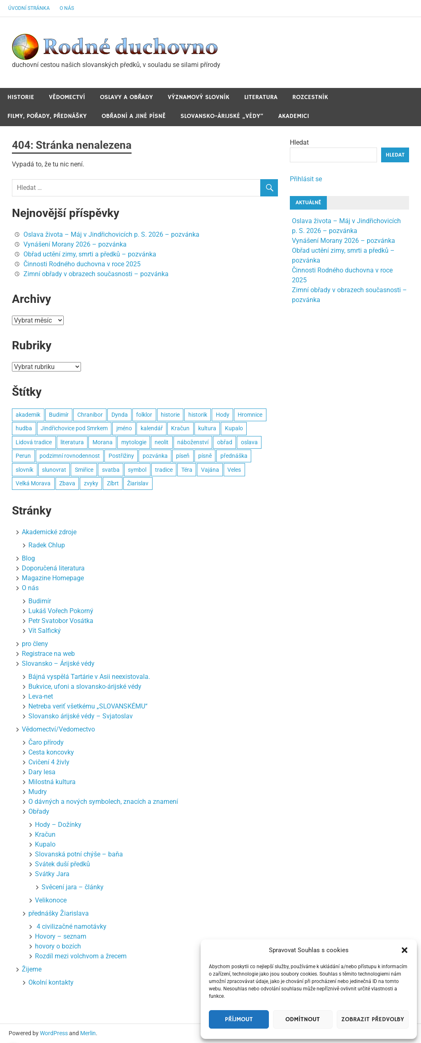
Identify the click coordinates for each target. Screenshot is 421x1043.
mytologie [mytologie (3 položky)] (133, 442)
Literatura (261, 97)
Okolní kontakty (51, 982)
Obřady (38, 811)
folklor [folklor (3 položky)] (144, 414)
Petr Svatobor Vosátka (60, 621)
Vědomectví (67, 97)
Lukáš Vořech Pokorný (60, 611)
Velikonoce (51, 900)
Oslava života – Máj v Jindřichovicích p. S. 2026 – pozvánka (111, 234)
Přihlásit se (306, 179)
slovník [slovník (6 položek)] (24, 469)
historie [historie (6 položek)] (170, 414)
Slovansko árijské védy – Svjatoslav (80, 716)
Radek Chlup (46, 545)
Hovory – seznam (60, 936)
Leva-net (40, 696)
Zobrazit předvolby (372, 1019)
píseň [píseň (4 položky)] (183, 455)
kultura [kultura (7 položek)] (207, 428)
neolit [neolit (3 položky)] (162, 442)
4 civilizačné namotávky (70, 926)
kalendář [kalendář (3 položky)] (152, 428)
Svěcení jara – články (73, 887)
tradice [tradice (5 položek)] (164, 469)
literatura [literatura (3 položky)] (72, 442)
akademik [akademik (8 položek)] (28, 414)
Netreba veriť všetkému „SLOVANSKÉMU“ (88, 706)
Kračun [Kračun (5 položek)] (180, 428)
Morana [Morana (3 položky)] (103, 442)
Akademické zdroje (49, 532)
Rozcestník (310, 97)
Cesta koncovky (51, 752)
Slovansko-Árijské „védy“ (222, 116)
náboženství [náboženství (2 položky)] (192, 442)
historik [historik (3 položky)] (197, 414)
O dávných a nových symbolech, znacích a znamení (103, 801)
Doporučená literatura (53, 568)
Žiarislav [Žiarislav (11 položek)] (137, 483)
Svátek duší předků (62, 864)
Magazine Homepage (53, 578)
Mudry (37, 792)
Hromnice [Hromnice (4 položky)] (250, 414)
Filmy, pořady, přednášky (47, 116)
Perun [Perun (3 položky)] (23, 455)
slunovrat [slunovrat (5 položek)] (54, 469)
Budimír (39, 601)
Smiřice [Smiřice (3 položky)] (84, 469)
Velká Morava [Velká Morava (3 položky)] (33, 483)
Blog (28, 558)
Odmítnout (302, 1019)
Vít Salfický (44, 631)
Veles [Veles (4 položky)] (234, 469)
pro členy (35, 644)
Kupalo (45, 844)
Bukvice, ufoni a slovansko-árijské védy (84, 686)
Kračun (45, 834)
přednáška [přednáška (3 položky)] (234, 455)
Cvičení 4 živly (48, 762)
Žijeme (32, 969)
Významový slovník (198, 97)
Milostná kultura (52, 782)
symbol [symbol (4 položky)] (137, 469)
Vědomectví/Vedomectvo (58, 729)
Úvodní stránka (29, 8)
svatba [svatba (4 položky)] (111, 469)
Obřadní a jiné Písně (134, 116)
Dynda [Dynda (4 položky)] (119, 414)
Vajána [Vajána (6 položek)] (210, 469)
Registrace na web (48, 654)
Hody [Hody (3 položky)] (222, 414)
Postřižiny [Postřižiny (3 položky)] (121, 455)
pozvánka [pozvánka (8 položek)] (155, 455)
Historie (20, 97)
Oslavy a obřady (126, 97)
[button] (404, 950)
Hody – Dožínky (58, 824)
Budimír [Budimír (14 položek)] (59, 414)
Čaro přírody (46, 742)
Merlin (88, 1033)
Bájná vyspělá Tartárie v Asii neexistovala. (89, 677)
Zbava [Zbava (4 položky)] (67, 483)
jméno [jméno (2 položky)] (124, 428)
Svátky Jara (52, 874)
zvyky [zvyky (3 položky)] (91, 483)
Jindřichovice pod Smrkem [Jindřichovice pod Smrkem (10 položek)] (74, 428)
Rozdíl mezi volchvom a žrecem (81, 956)
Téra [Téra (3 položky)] (186, 469)
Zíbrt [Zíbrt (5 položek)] (113, 483)
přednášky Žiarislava (58, 913)
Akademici (293, 116)
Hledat (299, 142)
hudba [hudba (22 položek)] (24, 428)
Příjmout (239, 1019)
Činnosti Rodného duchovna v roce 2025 (82, 264)
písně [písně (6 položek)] (205, 455)
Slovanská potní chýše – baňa (79, 854)
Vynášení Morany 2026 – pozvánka (75, 244)
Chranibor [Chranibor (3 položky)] (90, 414)
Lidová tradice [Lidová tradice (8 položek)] (34, 442)
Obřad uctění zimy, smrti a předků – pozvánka (89, 254)
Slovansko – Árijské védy (58, 663)
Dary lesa (42, 772)
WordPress (54, 1033)
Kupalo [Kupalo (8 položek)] (234, 428)
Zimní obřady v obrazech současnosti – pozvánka (96, 274)
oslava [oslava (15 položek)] (249, 442)
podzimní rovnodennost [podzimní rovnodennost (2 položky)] (69, 455)
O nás (67, 8)
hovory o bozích (58, 946)
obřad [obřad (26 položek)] (224, 442)
